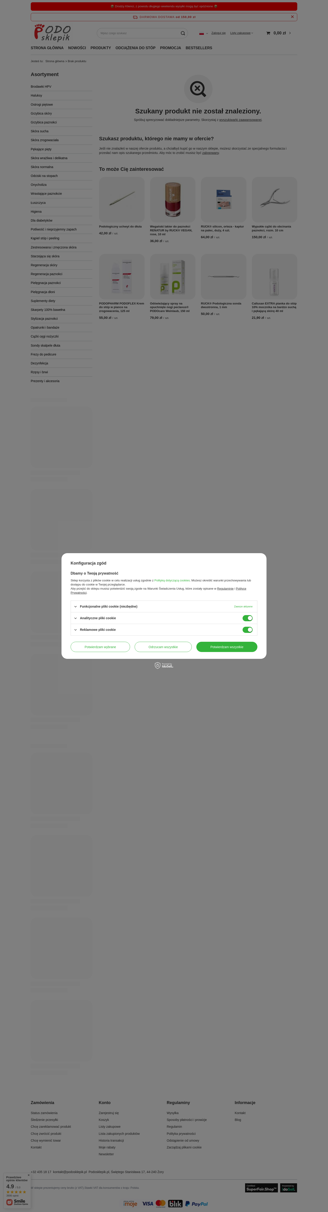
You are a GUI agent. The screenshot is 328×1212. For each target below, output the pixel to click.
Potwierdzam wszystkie (226, 647)
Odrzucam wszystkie (163, 647)
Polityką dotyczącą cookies (172, 580)
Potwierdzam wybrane (100, 647)
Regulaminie (225, 588)
